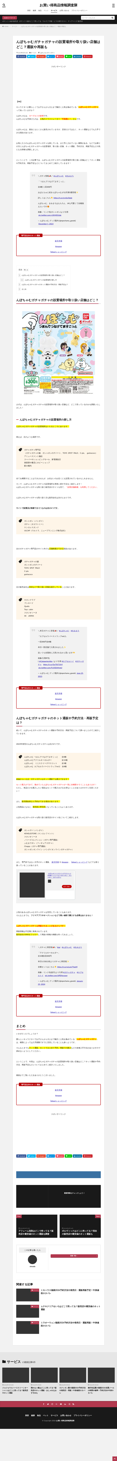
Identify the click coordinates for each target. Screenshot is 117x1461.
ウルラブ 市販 (47, 21)
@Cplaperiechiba (45, 661)
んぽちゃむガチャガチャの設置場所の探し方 (38, 280)
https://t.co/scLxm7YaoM (67, 967)
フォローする (74, 1196)
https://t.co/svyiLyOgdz (63, 198)
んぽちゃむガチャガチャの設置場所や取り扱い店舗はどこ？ (41, 275)
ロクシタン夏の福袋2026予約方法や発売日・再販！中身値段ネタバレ (72, 1390)
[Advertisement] (58, 84)
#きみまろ (69, 176)
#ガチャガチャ (69, 972)
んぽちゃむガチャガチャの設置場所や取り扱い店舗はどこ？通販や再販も (43, 26)
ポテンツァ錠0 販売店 (10, 21)
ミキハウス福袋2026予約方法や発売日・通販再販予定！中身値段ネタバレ (70, 1291)
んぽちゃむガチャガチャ (47, 52)
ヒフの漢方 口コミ (60, 21)
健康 (34, 10)
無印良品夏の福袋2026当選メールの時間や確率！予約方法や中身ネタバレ (101, 1390)
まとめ (22, 289)
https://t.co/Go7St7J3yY (53, 664)
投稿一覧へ (73, 1256)
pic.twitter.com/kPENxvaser (56, 975)
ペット (46, 10)
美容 (29, 10)
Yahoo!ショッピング (58, 252)
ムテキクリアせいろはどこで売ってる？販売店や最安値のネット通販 (70, 1308)
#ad (58, 947)
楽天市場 (55, 862)
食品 (39, 10)
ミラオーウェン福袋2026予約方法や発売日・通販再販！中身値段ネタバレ (70, 1324)
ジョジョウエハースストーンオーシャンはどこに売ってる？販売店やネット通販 (15, 1390)
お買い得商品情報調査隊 (58, 5)
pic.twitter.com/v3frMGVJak (50, 215)
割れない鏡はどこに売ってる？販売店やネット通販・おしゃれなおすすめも (44, 1390)
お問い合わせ (64, 10)
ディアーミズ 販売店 (75, 21)
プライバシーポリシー (79, 10)
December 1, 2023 (46, 224)
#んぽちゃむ (59, 176)
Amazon (58, 246)
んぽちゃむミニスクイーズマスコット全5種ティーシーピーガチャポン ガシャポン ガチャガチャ (60, 875)
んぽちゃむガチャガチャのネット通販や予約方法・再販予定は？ (43, 284)
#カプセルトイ (68, 661)
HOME (6, 26)
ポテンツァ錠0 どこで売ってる (30, 21)
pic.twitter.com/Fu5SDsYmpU (50, 668)
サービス (54, 10)
